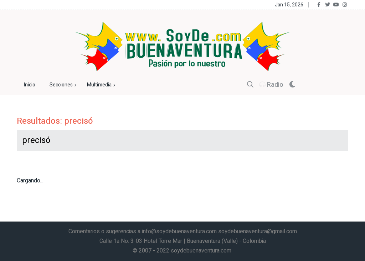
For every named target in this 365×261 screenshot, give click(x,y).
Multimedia (102, 85)
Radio (271, 85)
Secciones (64, 85)
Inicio (29, 85)
